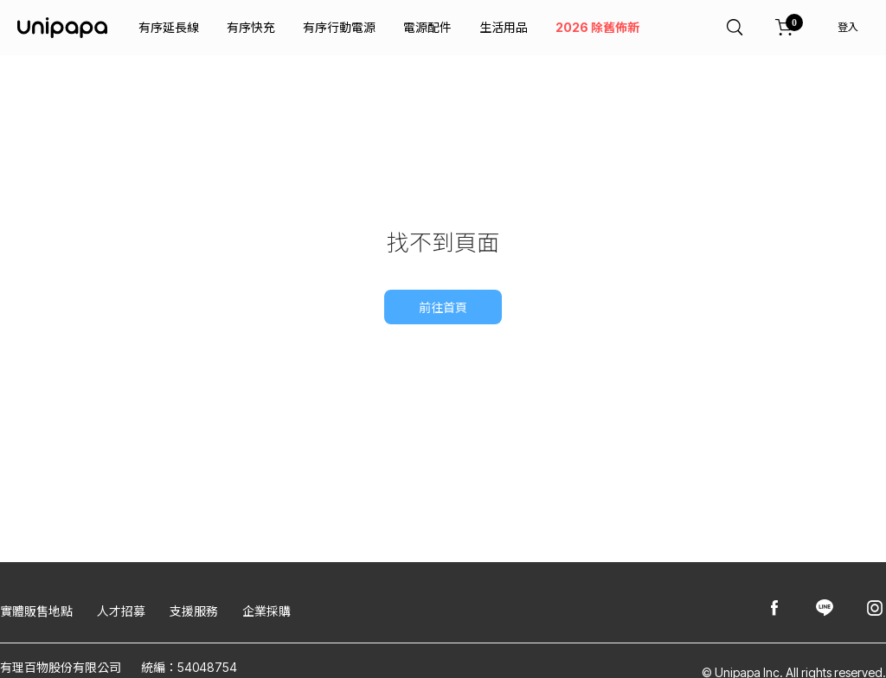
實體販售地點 (36, 611)
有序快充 (251, 27)
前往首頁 (443, 307)
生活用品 (503, 27)
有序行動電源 (339, 27)
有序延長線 (168, 27)
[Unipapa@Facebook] (774, 609)
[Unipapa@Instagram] (875, 609)
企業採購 (266, 611)
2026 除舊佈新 (597, 27)
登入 (848, 27)
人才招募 (121, 611)
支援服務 (194, 611)
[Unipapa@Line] (824, 609)
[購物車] (785, 27)
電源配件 (427, 27)
